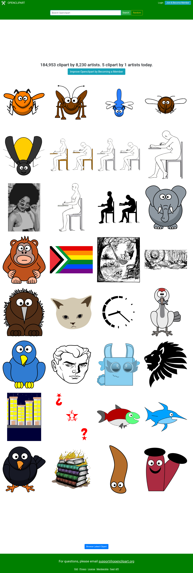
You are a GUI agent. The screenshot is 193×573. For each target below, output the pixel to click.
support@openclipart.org (116, 561)
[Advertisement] (96, 42)
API (117, 569)
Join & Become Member (177, 2)
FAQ (76, 569)
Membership (102, 569)
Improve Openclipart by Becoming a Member (96, 71)
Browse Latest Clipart (96, 546)
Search (126, 12)
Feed (112, 569)
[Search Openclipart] (85, 12)
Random (137, 12)
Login (160, 2)
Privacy (82, 569)
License (91, 569)
